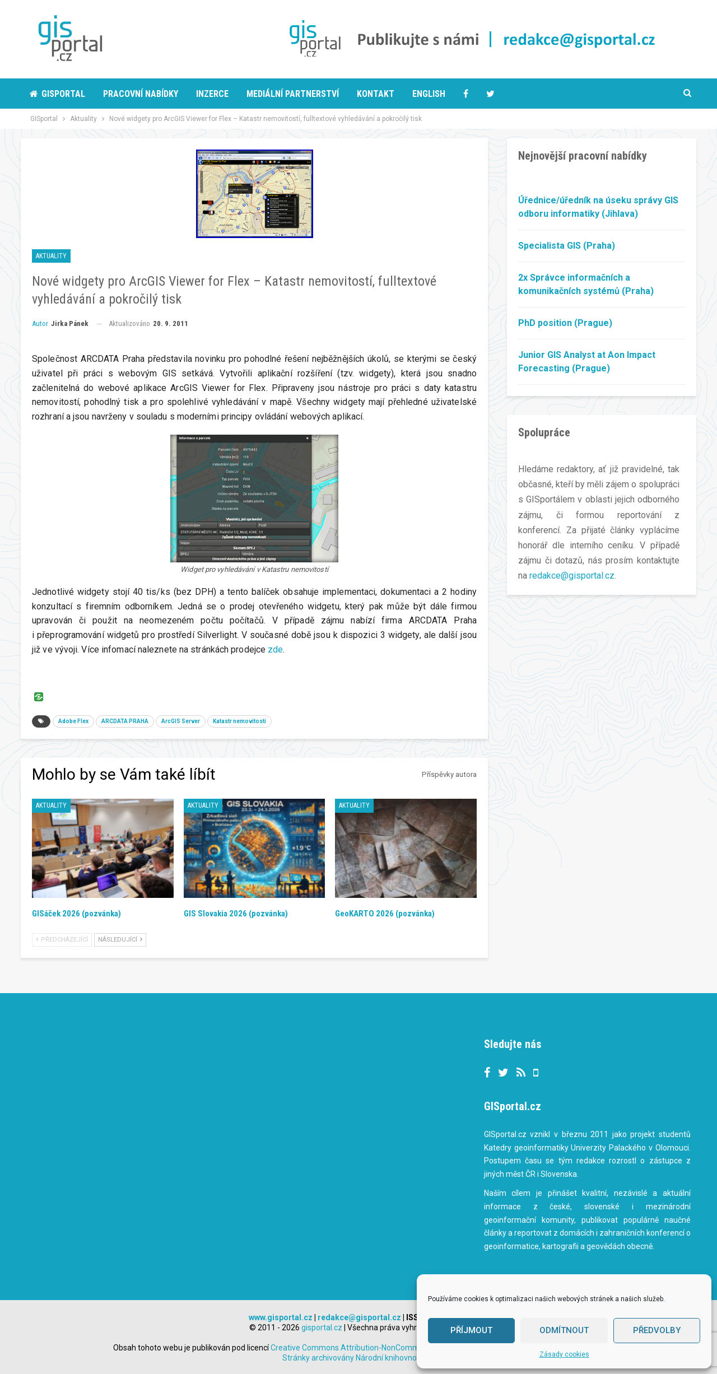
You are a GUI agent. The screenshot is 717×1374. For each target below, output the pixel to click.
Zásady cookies (564, 1354)
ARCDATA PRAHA (124, 721)
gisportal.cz (321, 1327)
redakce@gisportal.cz (571, 575)
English (428, 94)
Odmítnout (564, 1330)
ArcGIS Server (180, 721)
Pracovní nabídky (140, 94)
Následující (120, 939)
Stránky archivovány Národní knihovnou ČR (357, 1357)
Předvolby (657, 1330)
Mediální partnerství (292, 94)
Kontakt (375, 94)
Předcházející (62, 939)
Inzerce (212, 94)
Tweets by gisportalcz (296, 1045)
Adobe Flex (73, 721)
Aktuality (51, 256)
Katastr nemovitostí (239, 721)
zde (275, 649)
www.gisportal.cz (281, 1317)
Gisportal (57, 94)
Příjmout (471, 1330)
